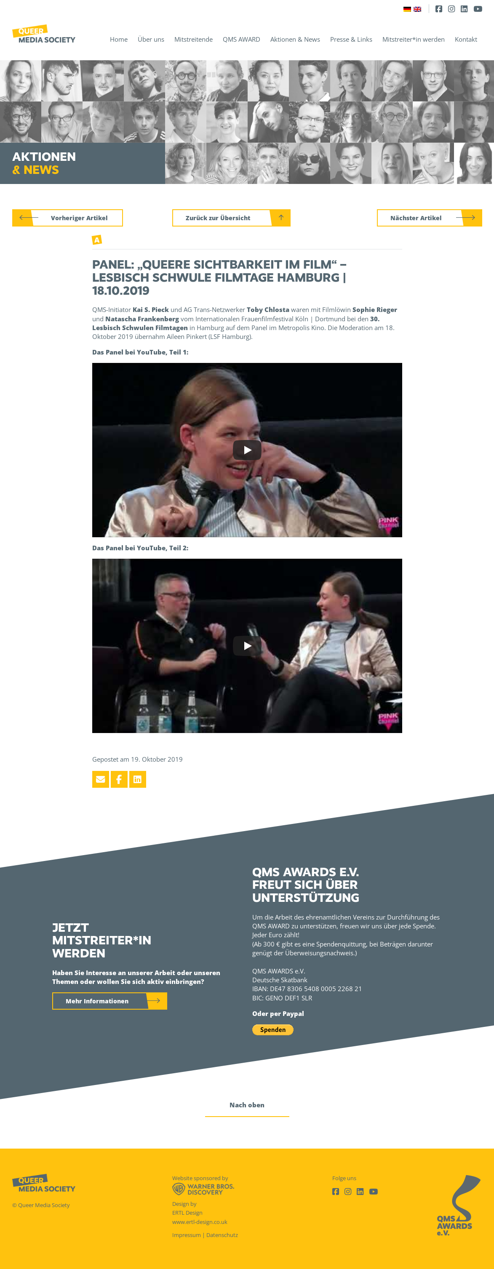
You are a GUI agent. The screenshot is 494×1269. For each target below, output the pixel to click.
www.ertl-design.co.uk (199, 1222)
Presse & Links (351, 39)
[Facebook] (438, 8)
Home (119, 39)
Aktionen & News (295, 39)
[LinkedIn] (464, 8)
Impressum (186, 1235)
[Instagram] (451, 8)
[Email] (100, 779)
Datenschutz (222, 1235)
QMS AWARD (241, 39)
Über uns (151, 39)
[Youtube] (477, 8)
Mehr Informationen (97, 1001)
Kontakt (466, 39)
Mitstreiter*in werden (413, 39)
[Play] (247, 450)
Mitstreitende (193, 39)
